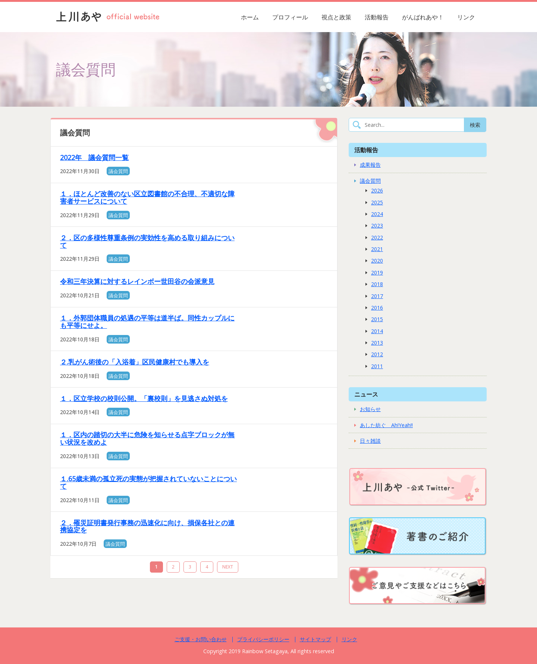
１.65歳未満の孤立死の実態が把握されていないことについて (148, 482)
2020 (377, 260)
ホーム (250, 17)
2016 (377, 307)
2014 (377, 331)
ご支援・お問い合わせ (201, 639)
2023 (377, 225)
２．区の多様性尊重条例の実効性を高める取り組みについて (147, 241)
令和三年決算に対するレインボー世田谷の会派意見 (137, 281)
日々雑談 (370, 440)
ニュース (366, 394)
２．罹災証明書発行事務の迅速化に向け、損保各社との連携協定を (147, 526)
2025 (377, 202)
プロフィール (290, 17)
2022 (377, 237)
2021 (377, 249)
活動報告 (377, 17)
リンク (466, 17)
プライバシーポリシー (263, 639)
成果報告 (370, 164)
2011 (377, 366)
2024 (377, 213)
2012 (377, 354)
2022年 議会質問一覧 (94, 157)
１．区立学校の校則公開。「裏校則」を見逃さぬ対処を (144, 398)
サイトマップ (315, 639)
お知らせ (370, 409)
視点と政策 (336, 17)
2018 (377, 284)
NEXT (227, 567)
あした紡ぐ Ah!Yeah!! (386, 425)
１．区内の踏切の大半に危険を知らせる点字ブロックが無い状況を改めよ (147, 438)
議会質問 (118, 171)
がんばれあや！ (423, 17)
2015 (377, 319)
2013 (377, 342)
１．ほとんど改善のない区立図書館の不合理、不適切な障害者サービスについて (147, 197)
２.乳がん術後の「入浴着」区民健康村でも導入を (134, 361)
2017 (377, 296)
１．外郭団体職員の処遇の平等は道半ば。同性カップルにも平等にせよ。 (147, 321)
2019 (377, 272)
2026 (377, 190)
